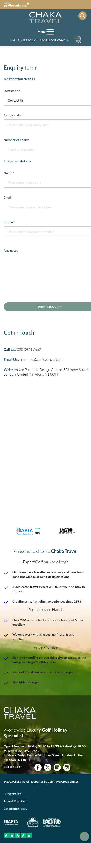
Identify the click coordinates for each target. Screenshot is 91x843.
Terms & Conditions (15, 801)
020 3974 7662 (29, 349)
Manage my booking (78, 39)
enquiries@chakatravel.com (41, 359)
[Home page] (45, 17)
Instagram (66, 767)
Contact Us (13, 767)
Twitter (47, 767)
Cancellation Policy (15, 808)
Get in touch (84, 836)
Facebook (38, 767)
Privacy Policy (12, 793)
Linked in (57, 767)
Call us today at (37, 39)
